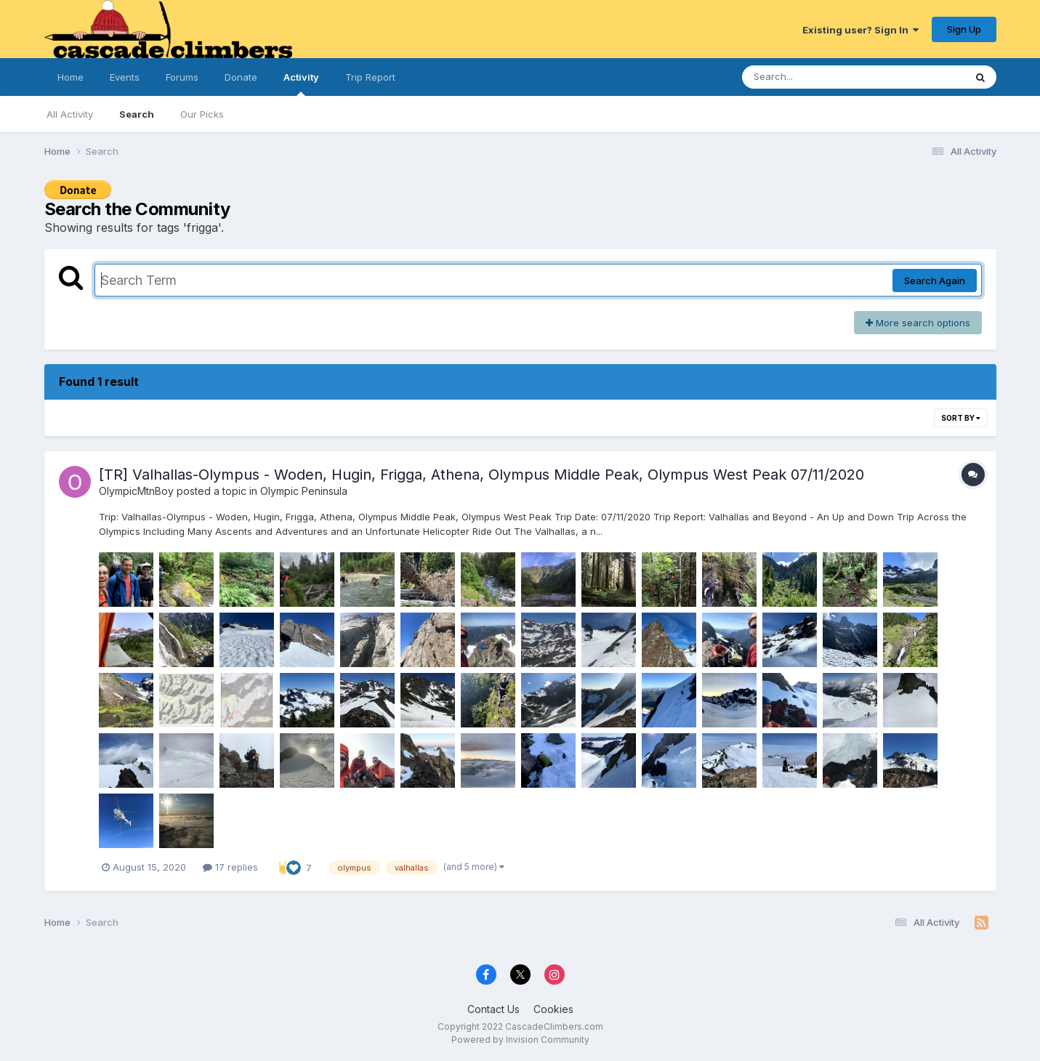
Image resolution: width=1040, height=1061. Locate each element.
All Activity (70, 114)
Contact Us (493, 1009)
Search (136, 114)
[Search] (813, 77)
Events (125, 77)
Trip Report (370, 77)
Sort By (960, 417)
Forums (182, 77)
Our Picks (202, 114)
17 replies (230, 867)
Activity (301, 83)
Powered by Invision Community (520, 1039)
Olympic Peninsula (303, 491)
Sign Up (964, 29)
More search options (918, 322)
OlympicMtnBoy (136, 491)
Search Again (934, 280)
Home (70, 77)
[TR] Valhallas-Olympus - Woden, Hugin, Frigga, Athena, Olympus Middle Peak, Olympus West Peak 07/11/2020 (481, 474)
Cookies (553, 1009)
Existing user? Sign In (860, 30)
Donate (241, 77)
